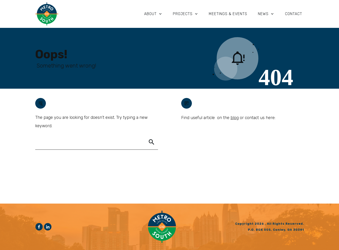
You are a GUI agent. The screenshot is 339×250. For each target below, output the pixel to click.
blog (235, 117)
